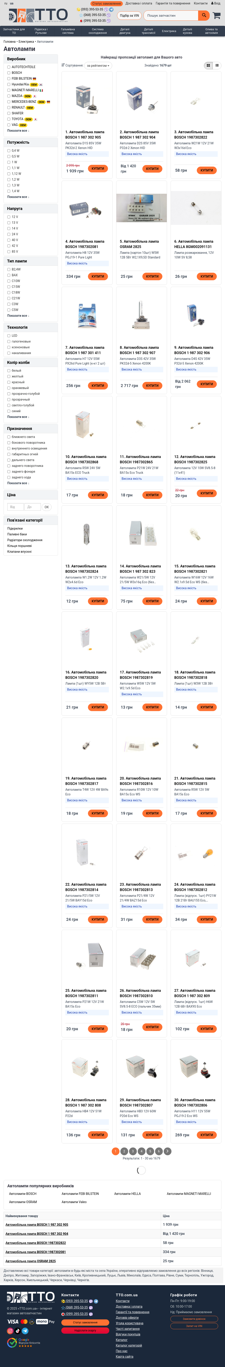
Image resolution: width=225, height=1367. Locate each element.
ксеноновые (18, 347)
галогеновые (19, 341)
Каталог (122, 1340)
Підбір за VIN (129, 15)
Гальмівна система (68, 31)
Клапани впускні (19, 551)
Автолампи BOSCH (22, 1194)
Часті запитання (128, 1329)
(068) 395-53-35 (92, 15)
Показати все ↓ (18, 130)
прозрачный (18, 399)
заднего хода (19, 477)
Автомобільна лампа (37, 1224)
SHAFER (17, 113)
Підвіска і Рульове (41, 31)
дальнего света (20, 460)
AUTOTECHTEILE (24, 67)
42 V (12, 246)
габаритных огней (22, 454)
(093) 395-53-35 (90, 9)
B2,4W (14, 269)
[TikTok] (17, 1331)
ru (5, 3)
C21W (13, 298)
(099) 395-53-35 (92, 20)
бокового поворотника (26, 442)
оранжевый (18, 388)
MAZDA (24, 96)
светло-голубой (20, 405)
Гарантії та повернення (132, 1312)
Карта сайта (124, 1356)
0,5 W (13, 156)
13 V (12, 222)
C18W (13, 292)
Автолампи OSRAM (23, 1202)
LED (12, 335)
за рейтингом (98, 65)
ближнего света (21, 437)
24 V (12, 234)
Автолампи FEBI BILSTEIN (80, 1194)
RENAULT (23, 107)
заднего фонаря (21, 471)
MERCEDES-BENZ (31, 101)
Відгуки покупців (128, 1334)
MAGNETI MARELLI (27, 90)
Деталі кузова (187, 31)
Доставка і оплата (138, 3)
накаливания (19, 353)
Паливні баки (17, 534)
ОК (47, 507)
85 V (12, 251)
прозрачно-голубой (23, 393)
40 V (12, 240)
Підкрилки (15, 528)
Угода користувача (129, 1323)
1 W (12, 162)
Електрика (169, 31)
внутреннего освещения (27, 448)
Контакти (201, 3)
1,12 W (14, 173)
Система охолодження (98, 31)
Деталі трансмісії (148, 31)
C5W (12, 310)
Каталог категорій (129, 1345)
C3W (12, 304)
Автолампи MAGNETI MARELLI (189, 1194)
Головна (10, 41)
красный (15, 382)
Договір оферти (127, 1317)
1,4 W (13, 191)
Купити (98, 168)
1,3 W (13, 185)
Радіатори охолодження (24, 540)
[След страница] (167, 1151)
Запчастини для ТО (14, 31)
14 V (12, 228)
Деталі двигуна (124, 31)
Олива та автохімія (211, 31)
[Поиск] (204, 15)
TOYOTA (24, 119)
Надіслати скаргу (85, 1330)
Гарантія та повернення (173, 3)
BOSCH (17, 73)
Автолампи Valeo (74, 1202)
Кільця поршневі (19, 546)
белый (14, 370)
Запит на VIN (194, 1326)
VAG (19, 125)
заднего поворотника (25, 466)
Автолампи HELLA (127, 1194)
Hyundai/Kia (27, 84)
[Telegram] (25, 1331)
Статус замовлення (106, 3)
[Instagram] (10, 1331)
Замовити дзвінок (194, 1319)
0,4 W (13, 150)
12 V (12, 217)
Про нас (121, 1351)
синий (14, 411)
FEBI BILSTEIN (24, 78)
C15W (13, 286)
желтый (15, 376)
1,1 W (13, 168)
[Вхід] (215, 3)
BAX (12, 275)
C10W (13, 281)
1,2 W (13, 179)
